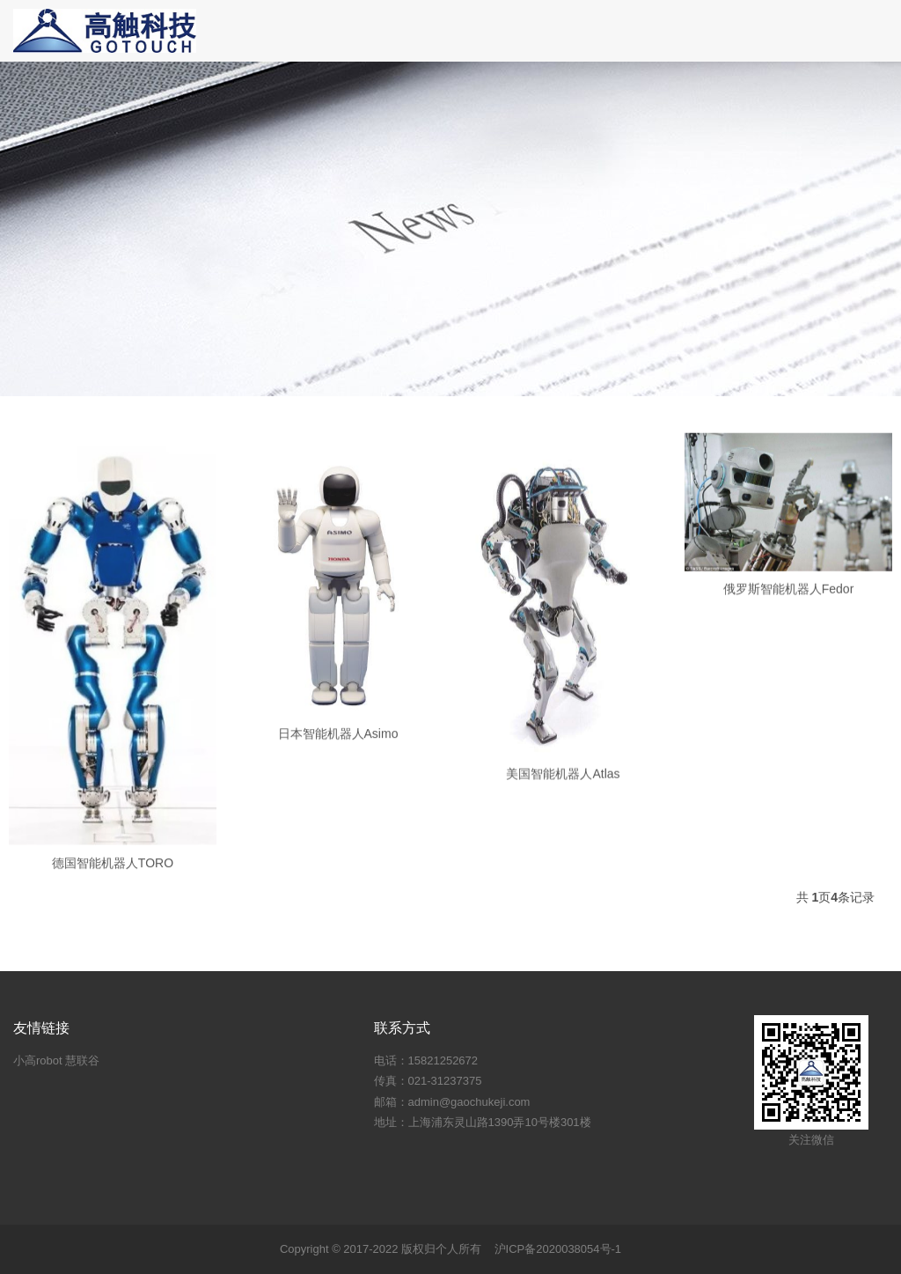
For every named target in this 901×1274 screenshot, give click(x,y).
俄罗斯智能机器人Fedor (788, 597)
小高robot (37, 1060)
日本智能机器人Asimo (338, 747)
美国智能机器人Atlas (562, 789)
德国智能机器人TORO (112, 880)
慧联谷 (82, 1060)
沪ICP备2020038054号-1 (558, 1249)
